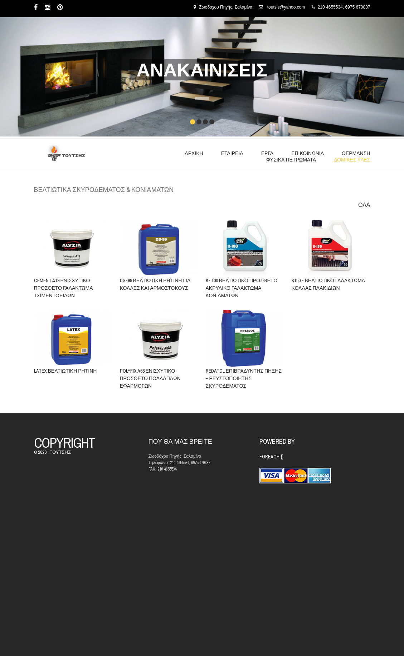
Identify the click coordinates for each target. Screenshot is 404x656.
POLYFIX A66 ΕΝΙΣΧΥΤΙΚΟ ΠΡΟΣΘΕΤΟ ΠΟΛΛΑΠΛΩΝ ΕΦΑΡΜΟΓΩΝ (150, 378)
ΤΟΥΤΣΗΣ (60, 452)
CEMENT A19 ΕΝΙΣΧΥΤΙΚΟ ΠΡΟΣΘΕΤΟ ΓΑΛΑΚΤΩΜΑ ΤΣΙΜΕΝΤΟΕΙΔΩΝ (63, 288)
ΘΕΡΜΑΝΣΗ (356, 153)
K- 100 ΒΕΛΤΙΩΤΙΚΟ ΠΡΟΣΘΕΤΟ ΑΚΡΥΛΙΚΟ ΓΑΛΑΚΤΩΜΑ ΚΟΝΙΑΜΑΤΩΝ (241, 288)
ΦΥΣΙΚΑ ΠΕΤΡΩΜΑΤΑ (291, 159)
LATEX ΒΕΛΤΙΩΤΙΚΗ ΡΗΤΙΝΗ (65, 371)
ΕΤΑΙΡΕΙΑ (232, 153)
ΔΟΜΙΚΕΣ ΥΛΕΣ (352, 159)
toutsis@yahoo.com (286, 7)
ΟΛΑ (364, 205)
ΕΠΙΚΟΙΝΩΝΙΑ (307, 153)
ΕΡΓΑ (267, 153)
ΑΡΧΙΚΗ (194, 153)
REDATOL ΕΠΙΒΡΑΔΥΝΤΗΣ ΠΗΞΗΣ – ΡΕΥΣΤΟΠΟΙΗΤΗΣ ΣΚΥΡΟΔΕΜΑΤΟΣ (243, 378)
